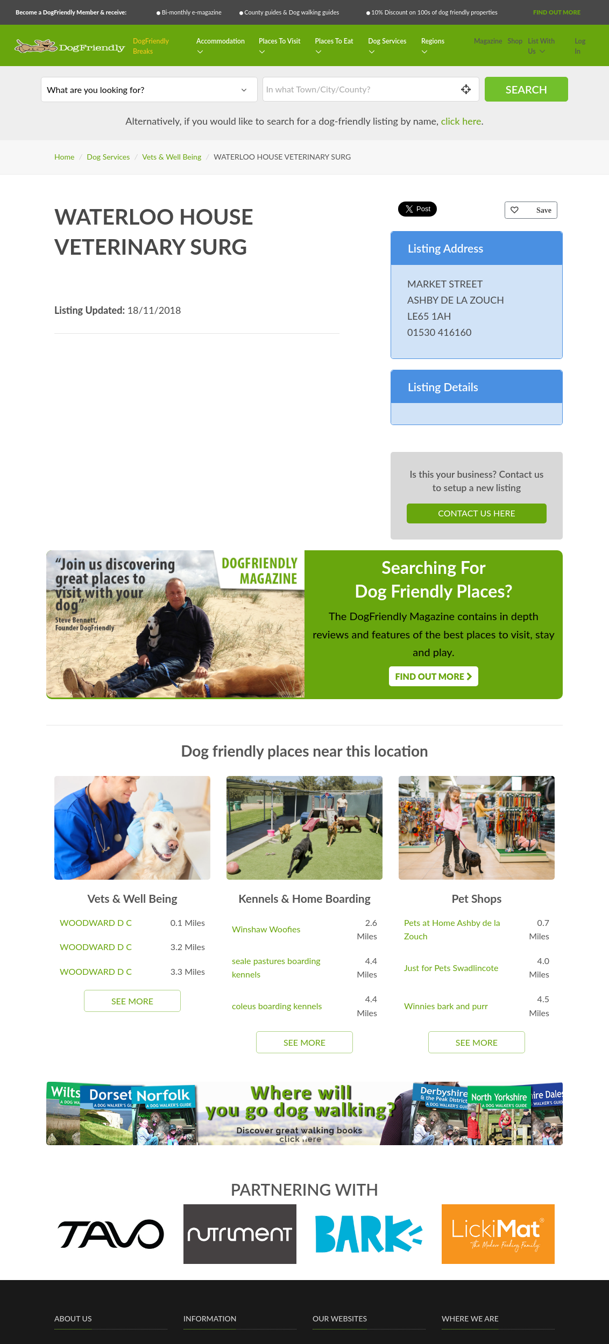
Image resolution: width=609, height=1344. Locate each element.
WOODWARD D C (96, 922)
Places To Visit (280, 41)
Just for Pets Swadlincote (451, 967)
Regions (432, 41)
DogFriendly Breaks (151, 46)
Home (64, 156)
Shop (515, 41)
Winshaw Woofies (266, 929)
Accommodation (220, 41)
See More (132, 1001)
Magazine (488, 41)
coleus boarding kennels (277, 1006)
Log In (580, 46)
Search (526, 89)
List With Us (541, 46)
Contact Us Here (476, 513)
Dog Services (387, 41)
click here (461, 121)
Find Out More (556, 12)
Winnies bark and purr (446, 1006)
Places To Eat (334, 41)
